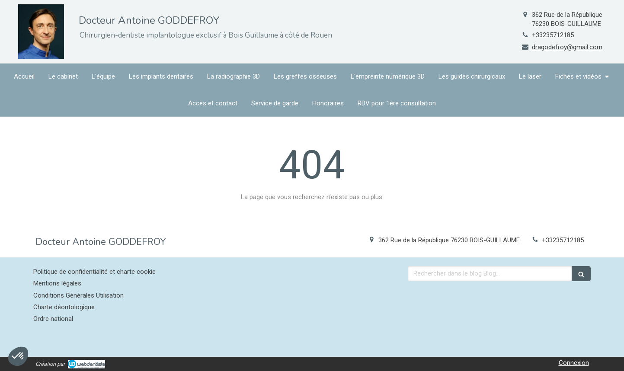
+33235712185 (553, 35)
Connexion (574, 363)
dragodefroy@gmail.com (567, 47)
